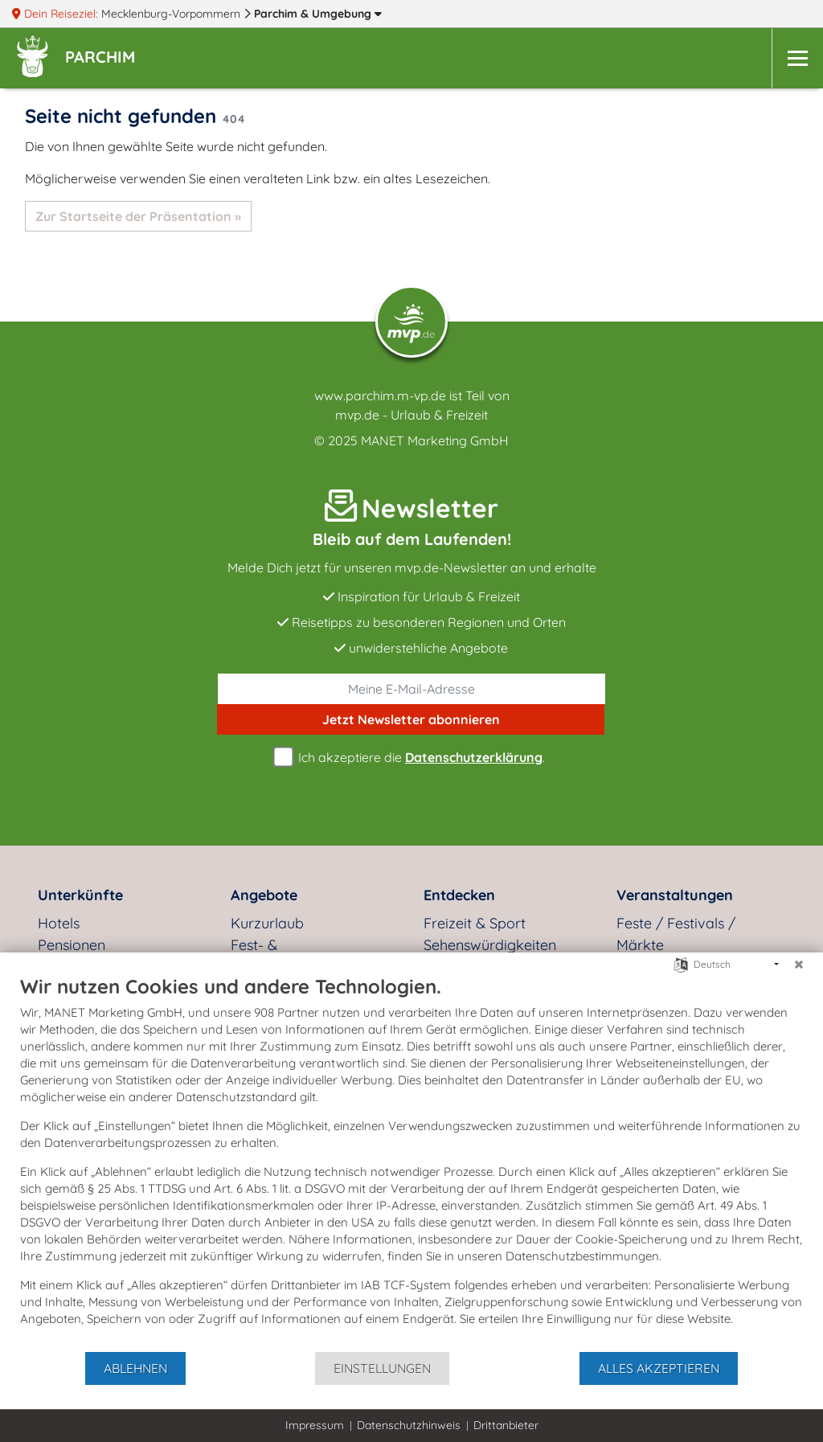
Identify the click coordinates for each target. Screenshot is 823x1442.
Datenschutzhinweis (409, 1425)
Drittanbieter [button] (505, 1425)
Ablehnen (135, 1368)
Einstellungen (382, 1368)
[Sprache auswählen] (681, 963)
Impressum (314, 1425)
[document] (411, 1162)
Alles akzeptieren (658, 1368)
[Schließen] (799, 964)
